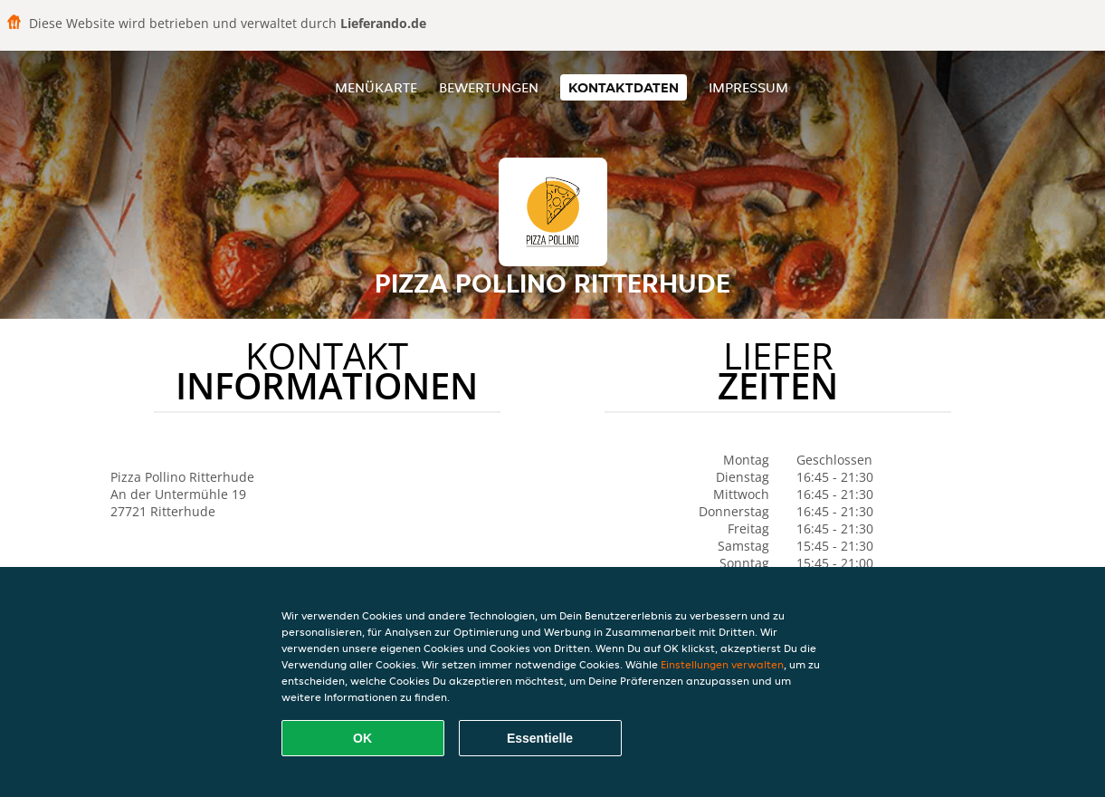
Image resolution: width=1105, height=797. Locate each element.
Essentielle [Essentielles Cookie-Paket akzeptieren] (540, 738)
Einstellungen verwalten (722, 664)
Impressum (748, 87)
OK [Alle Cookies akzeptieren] (362, 738)
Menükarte (376, 87)
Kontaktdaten (623, 87)
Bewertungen (488, 87)
